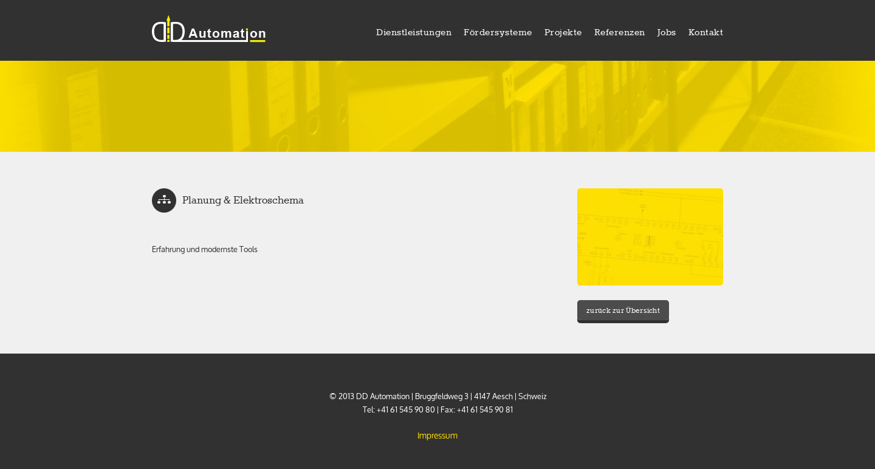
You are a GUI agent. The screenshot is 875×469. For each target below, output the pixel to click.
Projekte (563, 33)
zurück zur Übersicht (623, 310)
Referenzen (619, 33)
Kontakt (706, 33)
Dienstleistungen (413, 33)
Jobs (666, 33)
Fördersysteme (498, 33)
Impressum (437, 435)
